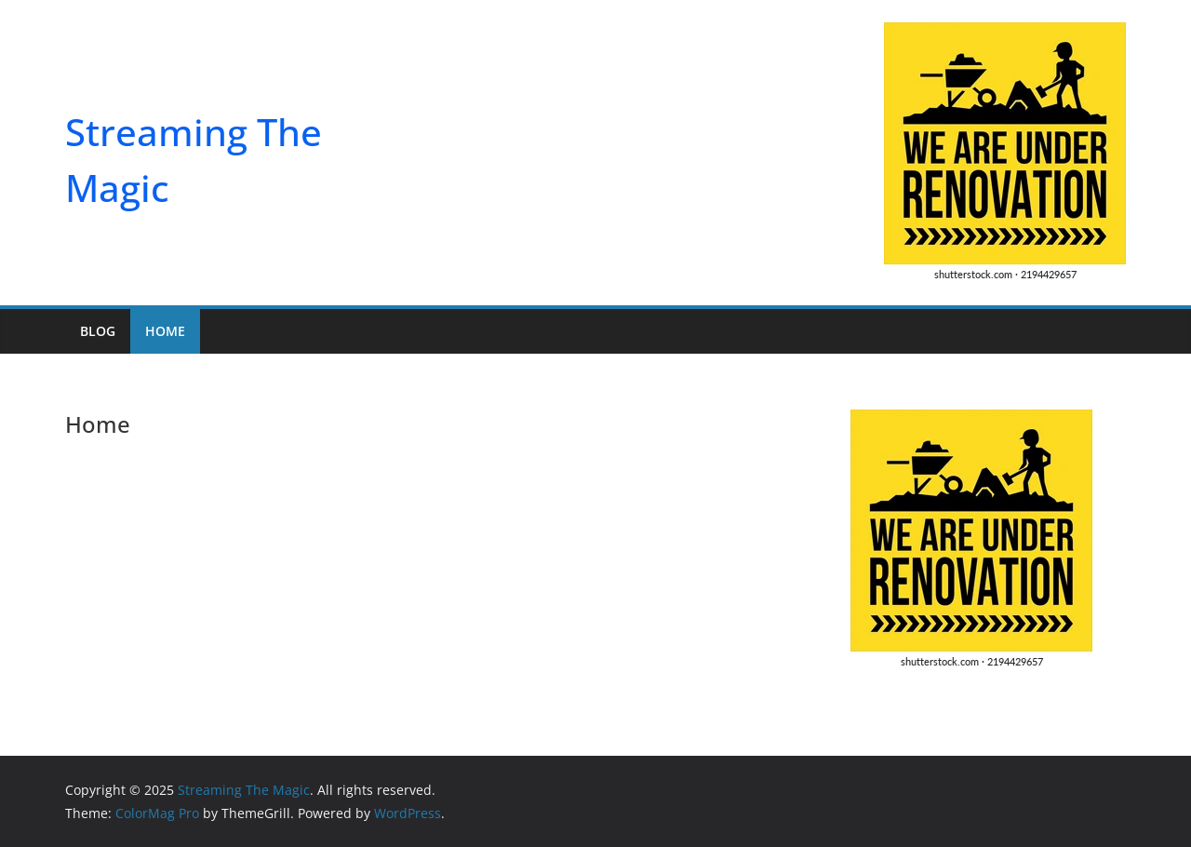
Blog (97, 331)
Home (165, 331)
